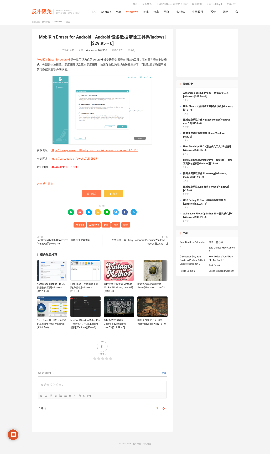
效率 (156, 12)
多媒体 (180, 12)
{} (84, 396)
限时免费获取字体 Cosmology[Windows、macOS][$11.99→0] (116, 324)
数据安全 (102, 51)
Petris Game (186, 271)
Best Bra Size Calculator (192, 243)
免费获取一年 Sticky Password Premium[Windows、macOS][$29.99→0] (140, 242)
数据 (115, 225)
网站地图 (147, 444)
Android (106, 12)
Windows (132, 12)
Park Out (213, 266)
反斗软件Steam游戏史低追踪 (172, 4)
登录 (163, 373)
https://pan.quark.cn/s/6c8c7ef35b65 (74, 159)
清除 (125, 225)
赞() (91, 194)
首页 (135, 4)
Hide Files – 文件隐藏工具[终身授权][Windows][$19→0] (84, 288)
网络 (226, 12)
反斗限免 (42, 12)
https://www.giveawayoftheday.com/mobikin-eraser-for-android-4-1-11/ (94, 151)
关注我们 (231, 4)
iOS (94, 12)
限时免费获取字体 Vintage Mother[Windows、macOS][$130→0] (118, 288)
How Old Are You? (218, 257)
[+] (89, 396)
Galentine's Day (188, 257)
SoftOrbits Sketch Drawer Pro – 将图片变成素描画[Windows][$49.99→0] (63, 242)
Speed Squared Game (220, 271)
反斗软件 (147, 4)
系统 (213, 12)
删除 (106, 225)
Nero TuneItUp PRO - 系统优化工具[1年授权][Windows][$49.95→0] (51, 324)
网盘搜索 (197, 4)
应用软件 (198, 12)
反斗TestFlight (214, 4)
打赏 (113, 194)
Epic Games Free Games (222, 248)
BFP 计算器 (215, 243)
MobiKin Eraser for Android (53, 60)
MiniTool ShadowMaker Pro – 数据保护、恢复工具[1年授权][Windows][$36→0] (85, 324)
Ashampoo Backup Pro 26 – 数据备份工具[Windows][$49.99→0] (52, 288)
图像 (167, 12)
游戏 (146, 12)
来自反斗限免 (45, 184)
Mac (119, 12)
